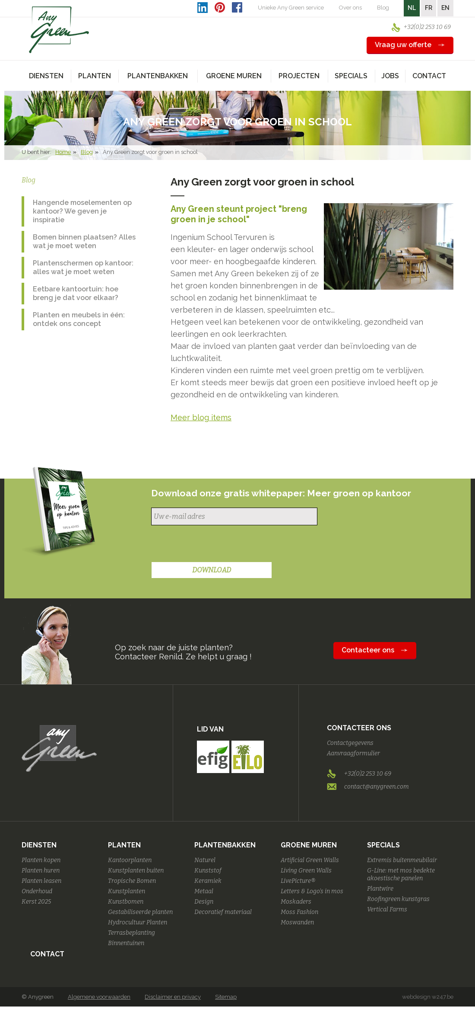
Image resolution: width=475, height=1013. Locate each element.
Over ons (350, 7)
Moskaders (296, 901)
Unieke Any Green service (291, 7)
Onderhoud (37, 891)
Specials (383, 845)
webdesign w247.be (427, 997)
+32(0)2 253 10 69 (427, 27)
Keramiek (208, 881)
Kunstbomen (125, 901)
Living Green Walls (306, 870)
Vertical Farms (387, 909)
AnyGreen (59, 29)
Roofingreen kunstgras (398, 899)
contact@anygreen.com (376, 786)
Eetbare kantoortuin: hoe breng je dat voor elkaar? (75, 293)
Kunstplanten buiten (136, 870)
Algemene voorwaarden (99, 997)
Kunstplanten (126, 891)
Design (203, 901)
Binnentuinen (126, 943)
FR (428, 7)
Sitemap (226, 997)
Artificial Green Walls (310, 860)
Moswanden (297, 922)
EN (445, 7)
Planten (124, 845)
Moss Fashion (299, 912)
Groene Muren (309, 845)
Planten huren (41, 870)
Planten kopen (41, 860)
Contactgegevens (350, 743)
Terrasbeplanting (131, 932)
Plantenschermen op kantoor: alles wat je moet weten (83, 267)
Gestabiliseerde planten (140, 912)
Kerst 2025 (36, 901)
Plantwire (380, 888)
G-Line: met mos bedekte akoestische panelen (401, 874)
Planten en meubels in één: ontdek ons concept (79, 319)
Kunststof (208, 870)
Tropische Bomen (132, 881)
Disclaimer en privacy (173, 997)
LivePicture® (298, 881)
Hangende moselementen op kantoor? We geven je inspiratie (82, 211)
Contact (429, 76)
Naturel (204, 860)
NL (412, 7)
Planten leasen (41, 881)
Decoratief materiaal (223, 912)
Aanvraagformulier (353, 753)
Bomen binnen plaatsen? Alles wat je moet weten (84, 241)
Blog (383, 7)
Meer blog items (201, 417)
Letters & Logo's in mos (312, 891)
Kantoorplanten (130, 860)
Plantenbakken (225, 845)
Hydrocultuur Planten (137, 922)
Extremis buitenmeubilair (402, 860)
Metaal (203, 891)
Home (63, 152)
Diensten (39, 845)
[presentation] (216, 545)
